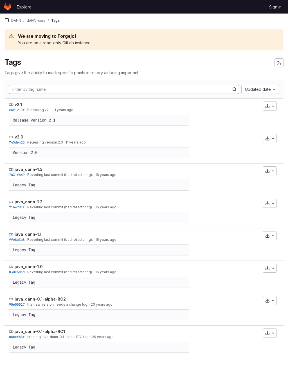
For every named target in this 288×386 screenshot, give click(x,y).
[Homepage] (7, 6)
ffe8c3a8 (17, 239)
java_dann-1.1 (28, 234)
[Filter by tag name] (119, 89)
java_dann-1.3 (28, 169)
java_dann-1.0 (29, 266)
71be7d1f (17, 207)
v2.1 (18, 104)
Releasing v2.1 (39, 110)
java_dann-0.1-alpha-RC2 (40, 299)
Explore (24, 7)
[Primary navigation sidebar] (6, 20)
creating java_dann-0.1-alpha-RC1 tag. (58, 337)
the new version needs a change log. (57, 304)
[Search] (234, 89)
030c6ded (17, 272)
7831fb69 (17, 175)
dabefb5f (17, 337)
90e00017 (17, 304)
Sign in (275, 7)
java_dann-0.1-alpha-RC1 (40, 331)
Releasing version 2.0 (45, 142)
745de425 (17, 142)
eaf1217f (17, 110)
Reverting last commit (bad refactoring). (60, 175)
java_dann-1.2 (28, 201)
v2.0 (19, 136)
